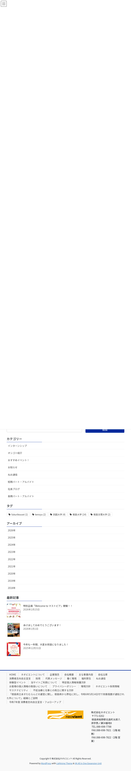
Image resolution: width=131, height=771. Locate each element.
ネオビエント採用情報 (107, 686)
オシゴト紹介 (15, 453)
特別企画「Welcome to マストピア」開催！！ (48, 606)
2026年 (12, 530)
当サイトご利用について (44, 682)
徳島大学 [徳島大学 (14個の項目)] (79, 514)
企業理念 (54, 674)
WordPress (46, 763)
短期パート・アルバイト (21, 481)
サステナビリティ (18, 690)
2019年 (12, 580)
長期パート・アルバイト (21, 496)
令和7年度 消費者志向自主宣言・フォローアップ (35, 702)
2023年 (12, 552)
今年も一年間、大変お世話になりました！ (46, 644)
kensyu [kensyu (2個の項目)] (40, 514)
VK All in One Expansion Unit (88, 763)
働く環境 (72, 678)
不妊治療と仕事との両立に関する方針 (53, 690)
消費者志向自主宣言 (20, 678)
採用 (38, 678)
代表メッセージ (53, 678)
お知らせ (12, 467)
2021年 (12, 566)
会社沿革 (103, 674)
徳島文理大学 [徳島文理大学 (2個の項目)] (101, 514)
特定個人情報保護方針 (74, 682)
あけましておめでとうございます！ (42, 625)
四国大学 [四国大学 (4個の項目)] (59, 514)
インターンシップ (17, 445)
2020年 (12, 573)
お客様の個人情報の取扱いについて (28, 686)
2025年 (12, 537)
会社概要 (69, 674)
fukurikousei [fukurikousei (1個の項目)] (19, 514)
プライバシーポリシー (64, 686)
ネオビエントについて (33, 674)
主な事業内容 (86, 674)
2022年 (12, 559)
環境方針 (86, 686)
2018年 (12, 588)
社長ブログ (14, 489)
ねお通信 (12, 474)
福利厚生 (86, 678)
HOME (12, 674)
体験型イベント (17, 682)
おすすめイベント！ (18, 460)
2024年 (12, 544)
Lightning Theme (64, 763)
